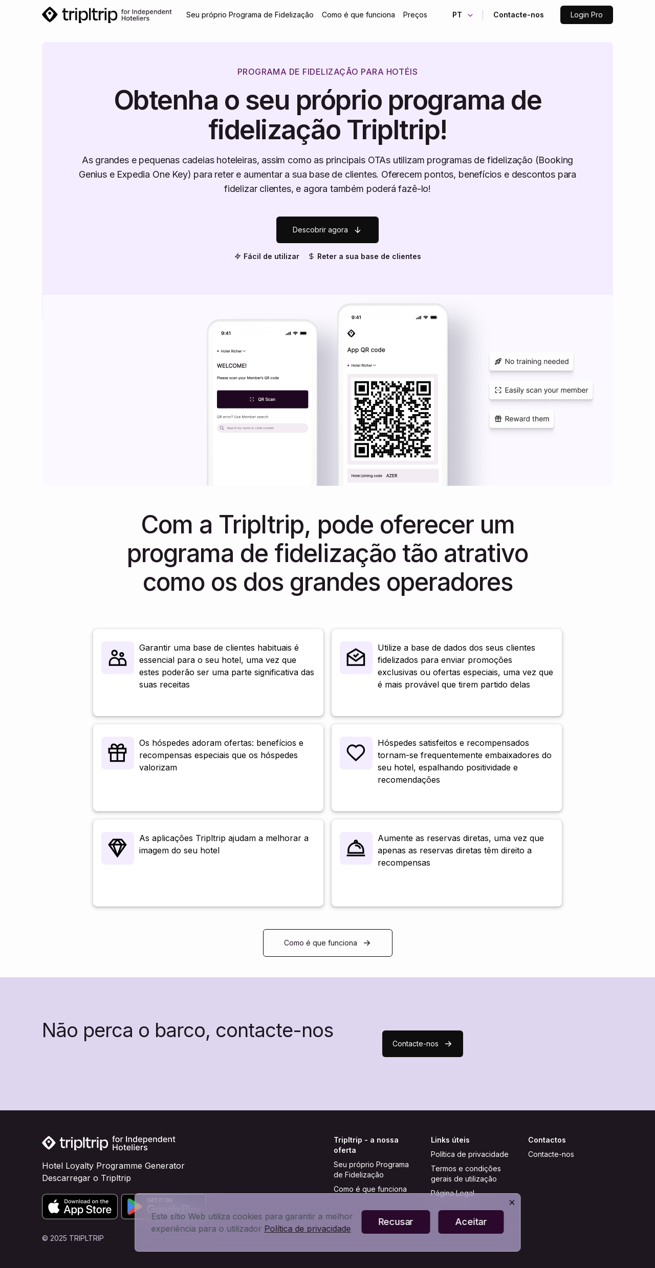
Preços (415, 14)
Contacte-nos (518, 14)
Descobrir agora (327, 229)
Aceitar (471, 1221)
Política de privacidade (470, 1154)
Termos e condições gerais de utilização (466, 1173)
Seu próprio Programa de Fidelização (250, 14)
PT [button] (463, 14)
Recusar (395, 1221)
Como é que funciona (358, 14)
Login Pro (587, 14)
